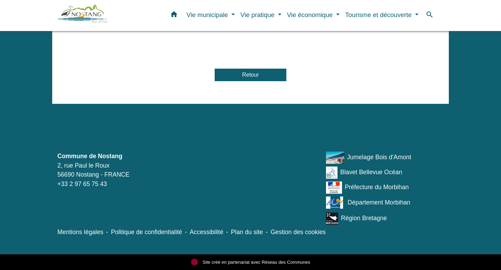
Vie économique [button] (311, 14)
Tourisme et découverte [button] (379, 14)
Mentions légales (80, 232)
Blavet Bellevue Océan (364, 173)
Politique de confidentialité (146, 232)
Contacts (81, 132)
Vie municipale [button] (208, 14)
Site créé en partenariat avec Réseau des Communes (250, 262)
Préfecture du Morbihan (367, 188)
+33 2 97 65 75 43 (82, 183)
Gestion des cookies (298, 232)
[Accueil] (100, 15)
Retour (250, 75)
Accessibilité (206, 232)
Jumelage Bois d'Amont (368, 158)
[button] (174, 15)
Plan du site (247, 232)
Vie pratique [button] (258, 14)
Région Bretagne (356, 219)
